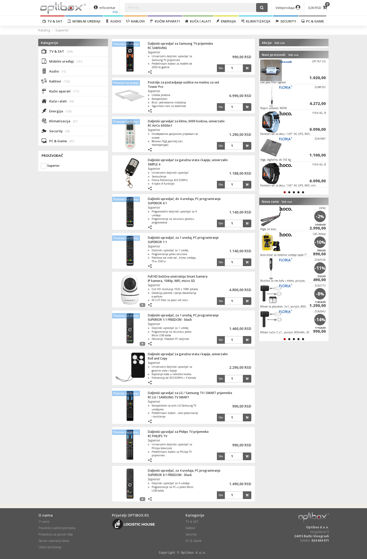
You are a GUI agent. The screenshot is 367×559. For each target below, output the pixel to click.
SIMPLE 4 (154, 164)
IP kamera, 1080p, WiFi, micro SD (171, 281)
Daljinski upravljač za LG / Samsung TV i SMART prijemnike (190, 393)
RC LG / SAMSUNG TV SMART (168, 397)
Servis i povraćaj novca (53, 541)
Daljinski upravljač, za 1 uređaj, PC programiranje (183, 237)
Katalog (44, 30)
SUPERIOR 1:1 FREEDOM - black (170, 319)
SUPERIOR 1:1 (157, 242)
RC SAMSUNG (157, 48)
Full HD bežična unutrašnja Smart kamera (177, 276)
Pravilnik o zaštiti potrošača (56, 528)
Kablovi (135, 21)
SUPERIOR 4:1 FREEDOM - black (170, 475)
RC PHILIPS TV (157, 436)
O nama (43, 521)
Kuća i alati (198, 21)
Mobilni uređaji (84, 21)
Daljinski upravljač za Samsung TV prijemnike (180, 43)
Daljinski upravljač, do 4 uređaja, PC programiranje (184, 199)
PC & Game (312, 21)
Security (286, 21)
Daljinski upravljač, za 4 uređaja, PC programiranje (184, 470)
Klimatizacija (255, 21)
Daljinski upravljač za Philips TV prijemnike (178, 432)
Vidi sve (279, 43)
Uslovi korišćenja (49, 547)
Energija (226, 21)
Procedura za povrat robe (55, 534)
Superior (62, 30)
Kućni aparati (165, 21)
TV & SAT (52, 21)
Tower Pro (155, 87)
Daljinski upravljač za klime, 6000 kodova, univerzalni (186, 121)
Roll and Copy (157, 358)
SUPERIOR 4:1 (157, 203)
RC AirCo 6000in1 (160, 125)
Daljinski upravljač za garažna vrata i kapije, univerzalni (188, 160)
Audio (113, 21)
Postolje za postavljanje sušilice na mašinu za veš (183, 82)
